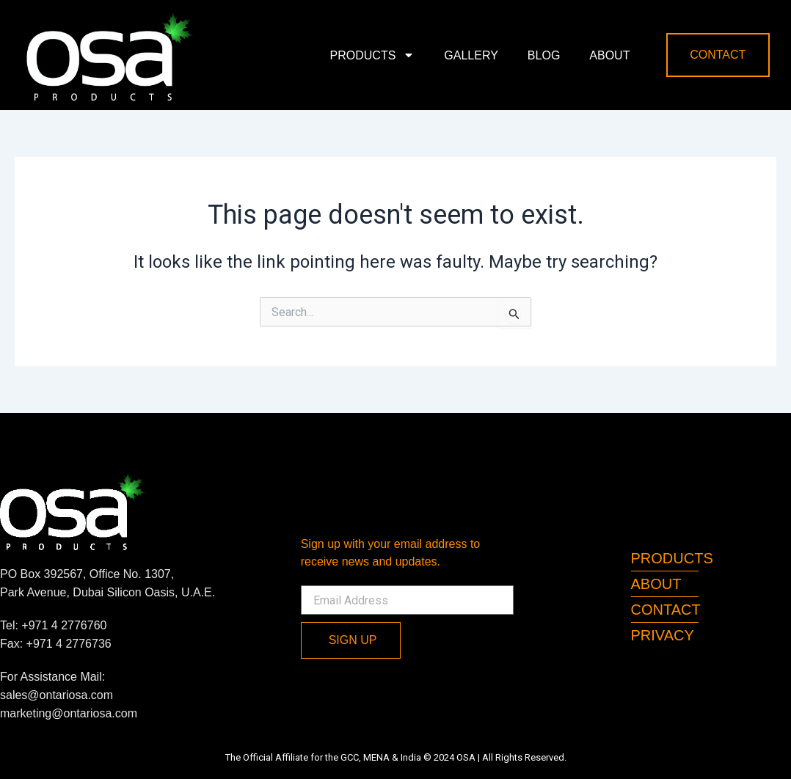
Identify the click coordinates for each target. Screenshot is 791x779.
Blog (544, 55)
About (609, 55)
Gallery (471, 55)
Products (372, 55)
